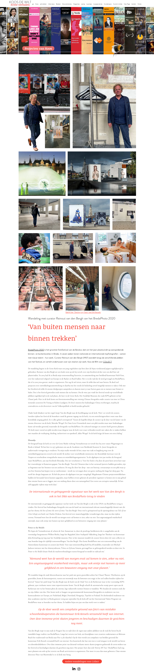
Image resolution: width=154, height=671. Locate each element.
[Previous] (2, 31)
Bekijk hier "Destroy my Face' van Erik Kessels (83, 312)
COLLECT (107, 362)
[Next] (152, 31)
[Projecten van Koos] (38, 48)
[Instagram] (79, 669)
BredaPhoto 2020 (36, 350)
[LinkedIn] (74, 669)
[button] (36, 3)
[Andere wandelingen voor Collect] (82, 661)
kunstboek (34, 8)
